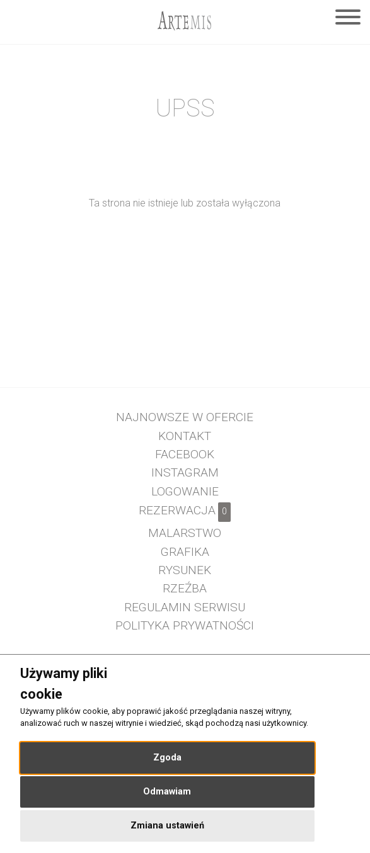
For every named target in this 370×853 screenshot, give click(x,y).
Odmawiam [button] (167, 791)
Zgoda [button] (167, 757)
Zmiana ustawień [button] (167, 825)
